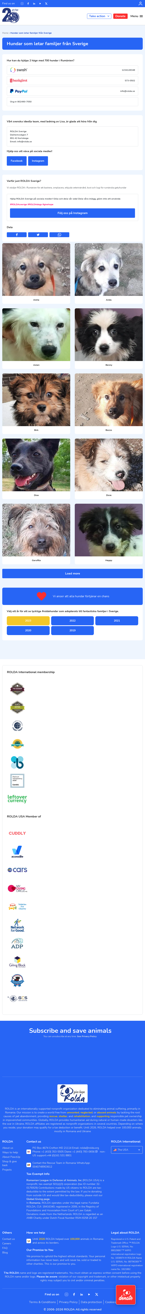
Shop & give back (9, 1163)
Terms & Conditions (42, 1302)
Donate (120, 16)
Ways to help (10, 1152)
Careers (6, 1243)
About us (7, 1148)
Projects (7, 1170)
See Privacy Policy (86, 1036)
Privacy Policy (68, 1302)
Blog (5, 1252)
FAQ (5, 1248)
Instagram (38, 161)
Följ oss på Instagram (73, 213)
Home (5, 32)
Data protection (91, 1302)
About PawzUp (11, 1157)
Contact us (8, 1239)
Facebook (17, 161)
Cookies (110, 1302)
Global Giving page (38, 1199)
